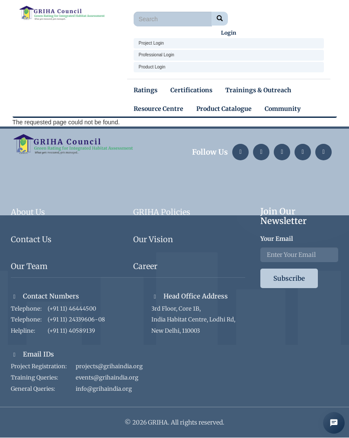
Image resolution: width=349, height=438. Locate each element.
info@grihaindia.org (104, 389)
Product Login (152, 67)
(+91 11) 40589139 (71, 330)
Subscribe (289, 278)
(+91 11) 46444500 (72, 308)
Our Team (29, 266)
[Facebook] (323, 152)
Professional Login (156, 54)
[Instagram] (261, 152)
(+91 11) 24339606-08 (76, 319)
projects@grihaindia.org (109, 366)
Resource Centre (158, 109)
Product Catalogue (224, 109)
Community (283, 109)
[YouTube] (303, 152)
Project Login (151, 43)
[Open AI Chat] (334, 423)
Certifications (191, 90)
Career (145, 266)
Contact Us (31, 239)
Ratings (145, 90)
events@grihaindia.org (107, 377)
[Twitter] (282, 152)
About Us (28, 212)
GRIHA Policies (161, 212)
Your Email (276, 239)
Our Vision (153, 239)
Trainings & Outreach (258, 90)
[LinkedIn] (240, 152)
